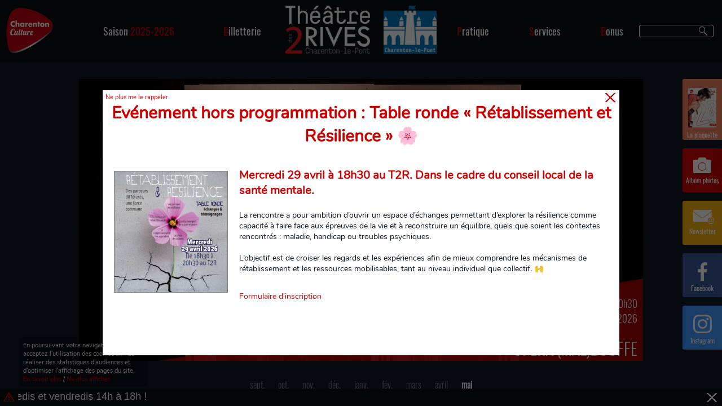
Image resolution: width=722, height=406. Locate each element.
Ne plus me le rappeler (136, 97)
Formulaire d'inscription (280, 296)
